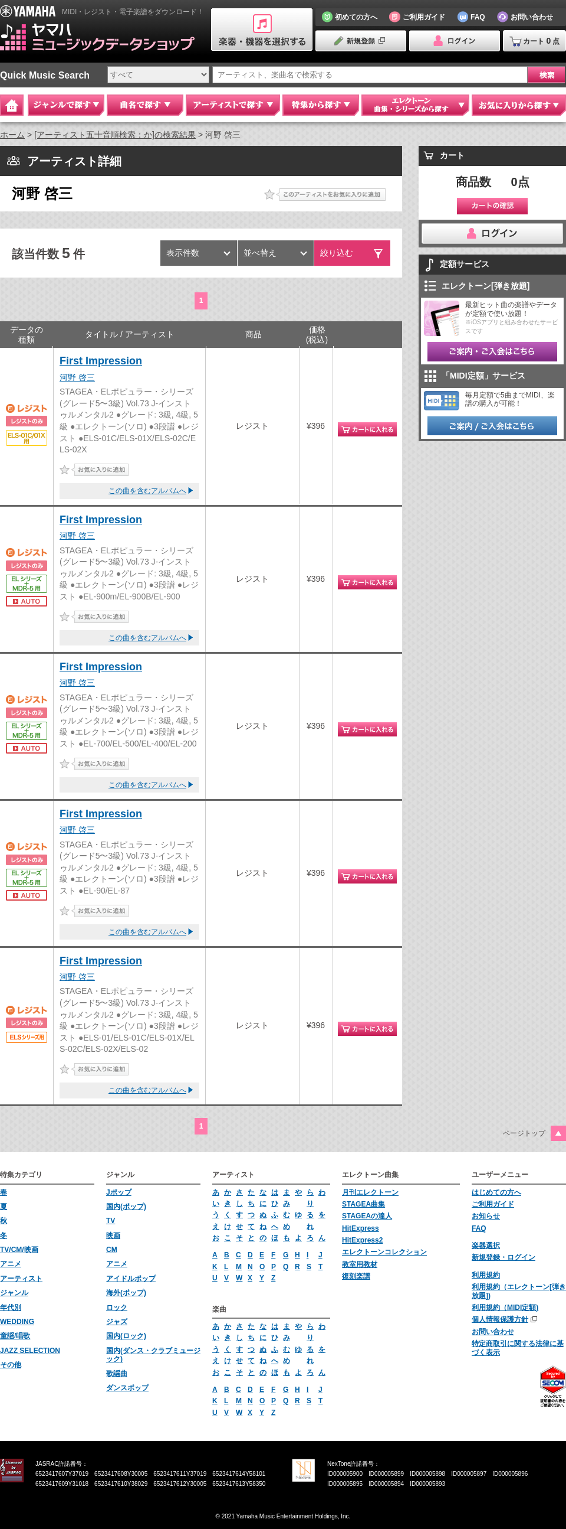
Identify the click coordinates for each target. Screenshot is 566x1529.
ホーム (12, 134)
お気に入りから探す (519, 105)
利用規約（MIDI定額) (505, 1307)
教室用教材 (359, 1264)
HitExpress (360, 1228)
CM (111, 1250)
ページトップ (524, 1133)
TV (110, 1221)
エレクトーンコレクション (384, 1252)
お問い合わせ (493, 1332)
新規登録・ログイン (503, 1257)
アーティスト (21, 1278)
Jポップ (118, 1192)
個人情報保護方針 (500, 1319)
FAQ (479, 1228)
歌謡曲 (116, 1374)
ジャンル (14, 1293)
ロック (116, 1307)
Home (12, 105)
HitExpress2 (362, 1240)
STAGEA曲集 (363, 1204)
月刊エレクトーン (370, 1192)
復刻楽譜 (356, 1276)
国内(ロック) (126, 1336)
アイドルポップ (131, 1278)
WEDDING (17, 1322)
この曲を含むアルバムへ (147, 491)
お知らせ (486, 1216)
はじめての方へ (496, 1192)
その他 (10, 1365)
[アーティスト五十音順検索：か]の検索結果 (115, 134)
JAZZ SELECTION (30, 1351)
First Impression (101, 361)
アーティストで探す (233, 105)
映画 (113, 1235)
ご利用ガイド (493, 1204)
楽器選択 (486, 1245)
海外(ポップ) (126, 1293)
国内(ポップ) (126, 1206)
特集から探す (320, 105)
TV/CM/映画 (19, 1250)
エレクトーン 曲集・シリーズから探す (415, 105)
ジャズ (116, 1322)
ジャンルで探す (66, 105)
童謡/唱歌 (15, 1336)
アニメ (10, 1264)
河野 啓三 (77, 377)
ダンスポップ (127, 1388)
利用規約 (486, 1275)
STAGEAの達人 (367, 1216)
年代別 (10, 1307)
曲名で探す (145, 105)
